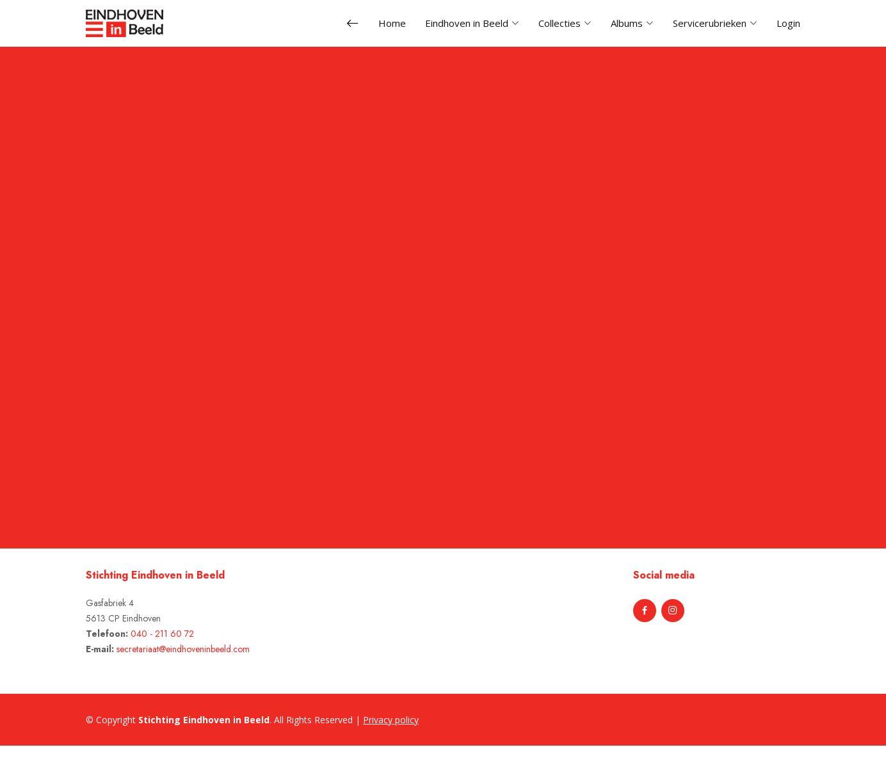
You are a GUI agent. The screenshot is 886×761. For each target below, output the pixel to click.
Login (788, 23)
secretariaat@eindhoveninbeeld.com (183, 649)
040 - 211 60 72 (162, 633)
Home (392, 23)
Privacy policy (391, 720)
